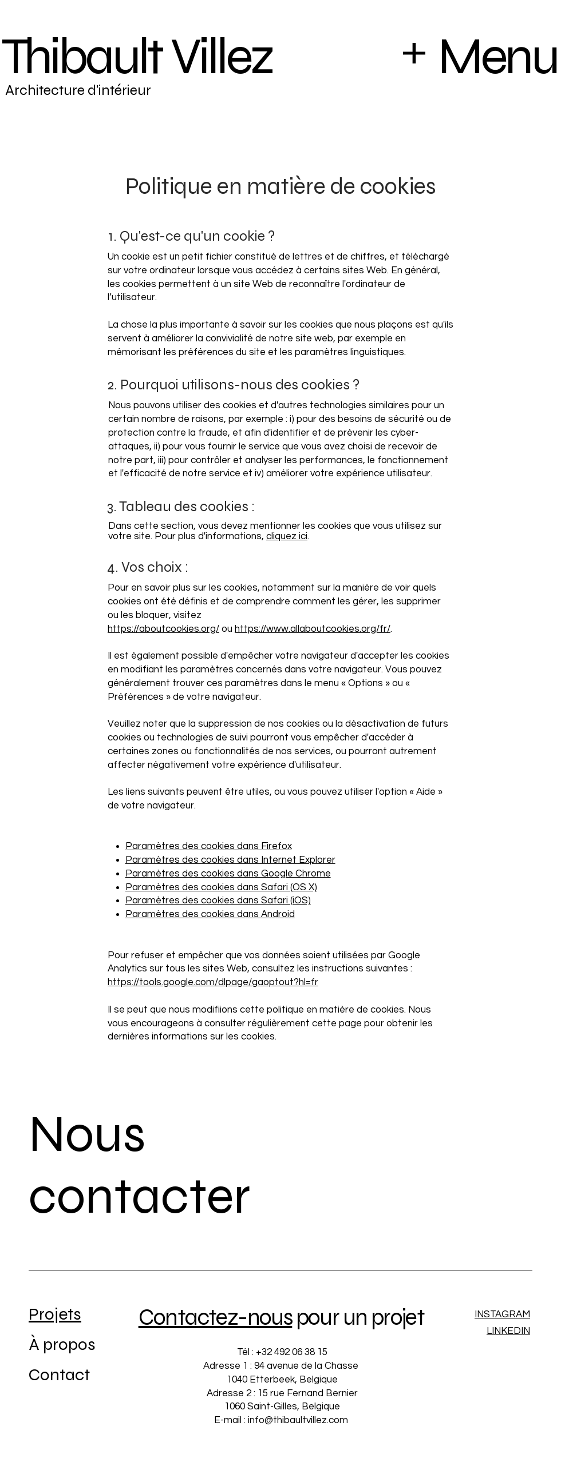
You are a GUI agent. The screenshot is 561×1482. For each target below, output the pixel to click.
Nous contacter (140, 1165)
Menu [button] (497, 56)
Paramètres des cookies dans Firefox (208, 846)
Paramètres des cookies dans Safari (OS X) (221, 887)
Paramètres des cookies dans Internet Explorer (230, 860)
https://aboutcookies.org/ (163, 629)
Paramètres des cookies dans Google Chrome (228, 874)
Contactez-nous (216, 1317)
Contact (59, 1374)
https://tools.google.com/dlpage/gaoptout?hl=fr (213, 982)
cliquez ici (286, 536)
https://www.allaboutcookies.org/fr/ (312, 629)
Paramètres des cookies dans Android (210, 914)
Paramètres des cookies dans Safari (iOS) (218, 900)
